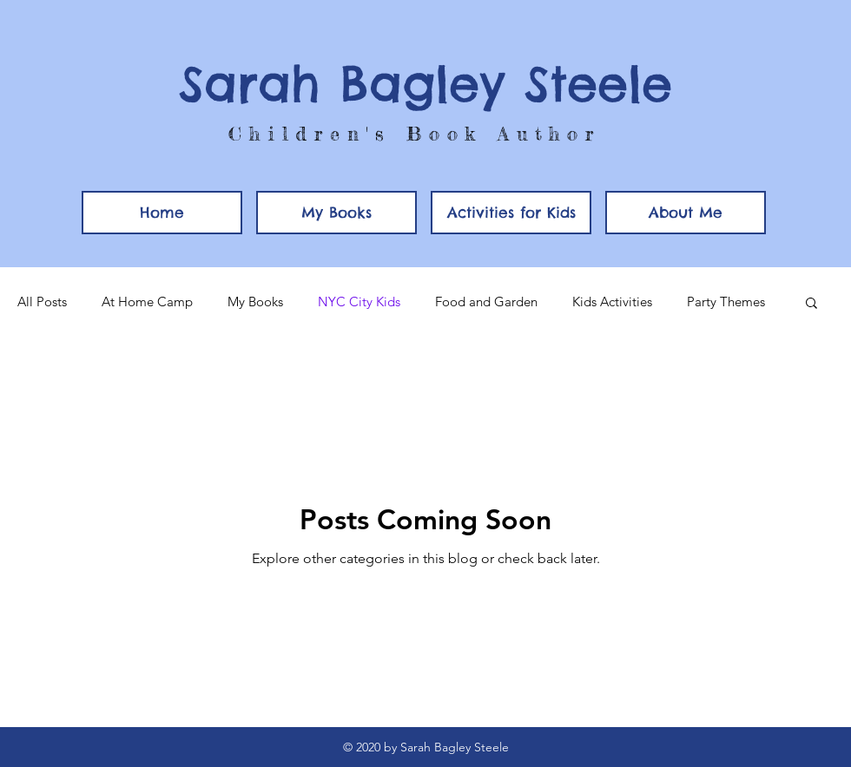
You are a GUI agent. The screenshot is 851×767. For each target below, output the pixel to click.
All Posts (42, 302)
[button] (511, 212)
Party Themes (726, 302)
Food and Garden (486, 302)
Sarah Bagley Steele (425, 84)
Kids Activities (612, 302)
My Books (255, 302)
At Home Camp (147, 302)
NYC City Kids (359, 302)
